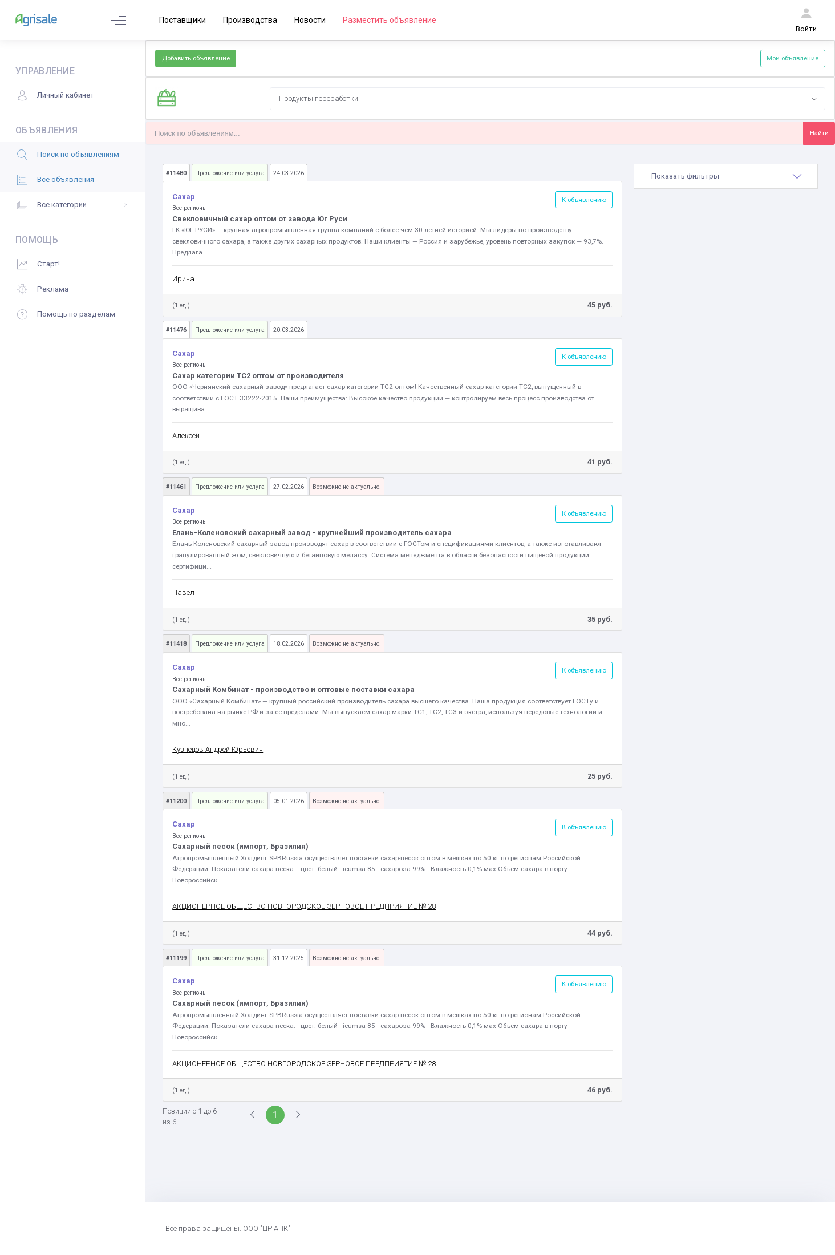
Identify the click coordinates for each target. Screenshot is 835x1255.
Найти (819, 133)
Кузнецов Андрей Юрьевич (217, 749)
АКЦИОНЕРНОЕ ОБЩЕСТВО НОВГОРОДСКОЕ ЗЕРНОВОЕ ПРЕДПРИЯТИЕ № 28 (304, 906)
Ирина (183, 278)
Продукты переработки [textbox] (318, 98)
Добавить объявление (196, 58)
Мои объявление (792, 58)
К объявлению (584, 200)
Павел (183, 592)
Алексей (186, 435)
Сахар (184, 196)
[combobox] (547, 98)
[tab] (726, 176)
